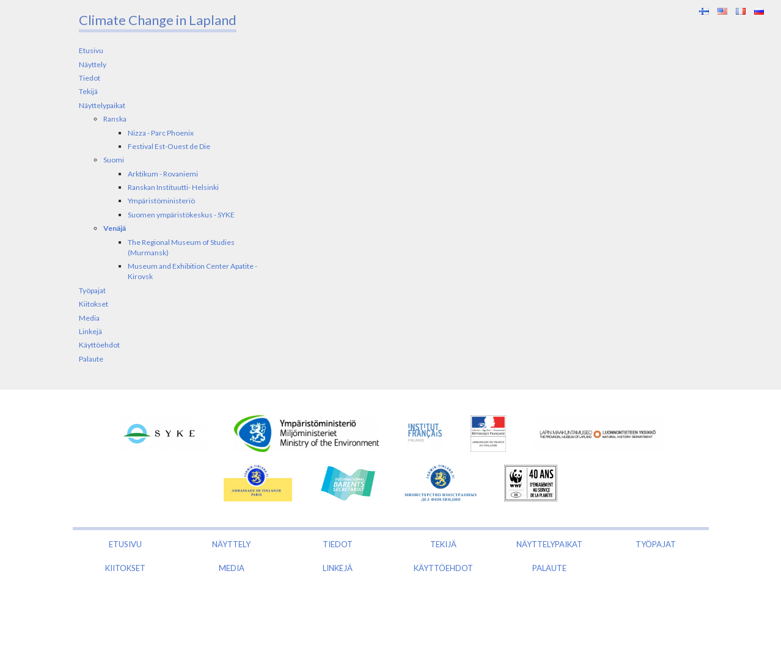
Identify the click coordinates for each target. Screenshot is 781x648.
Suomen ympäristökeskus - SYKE (181, 214)
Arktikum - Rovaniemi (163, 173)
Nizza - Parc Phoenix (161, 132)
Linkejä (90, 331)
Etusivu (91, 50)
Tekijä (88, 91)
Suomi (113, 159)
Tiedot (89, 77)
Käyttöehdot (99, 344)
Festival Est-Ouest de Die (169, 146)
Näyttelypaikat (102, 105)
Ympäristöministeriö (161, 200)
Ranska (115, 118)
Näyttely (92, 64)
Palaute (91, 358)
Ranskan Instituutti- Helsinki (173, 187)
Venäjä (114, 228)
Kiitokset (93, 303)
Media (89, 317)
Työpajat (92, 290)
